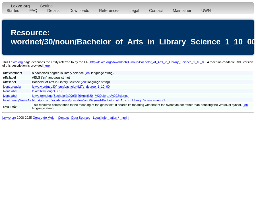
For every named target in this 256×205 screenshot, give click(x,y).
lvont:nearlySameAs (17, 100)
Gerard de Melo (43, 117)
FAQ (33, 10)
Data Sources (80, 117)
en (88, 73)
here (47, 65)
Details (53, 10)
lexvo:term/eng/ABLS (46, 91)
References (109, 10)
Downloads (79, 10)
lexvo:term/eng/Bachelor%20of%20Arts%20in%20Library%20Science (80, 95)
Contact (156, 10)
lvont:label (10, 91)
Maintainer (182, 10)
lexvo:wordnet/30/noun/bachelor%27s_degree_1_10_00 (71, 86)
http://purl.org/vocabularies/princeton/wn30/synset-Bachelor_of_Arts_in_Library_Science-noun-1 (98, 100)
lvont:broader (12, 86)
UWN (206, 10)
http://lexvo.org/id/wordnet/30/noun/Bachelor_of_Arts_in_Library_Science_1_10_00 (147, 62)
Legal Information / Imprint (111, 117)
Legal (134, 10)
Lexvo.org (16, 62)
